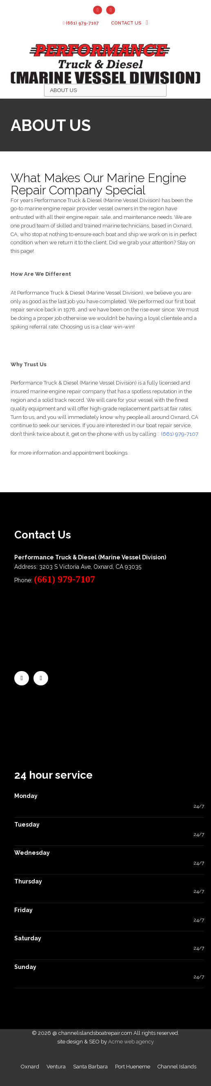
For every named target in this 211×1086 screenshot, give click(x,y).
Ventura (56, 1066)
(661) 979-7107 (81, 23)
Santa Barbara (90, 1066)
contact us (129, 23)
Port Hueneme (132, 1066)
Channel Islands (177, 1066)
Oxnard (30, 1066)
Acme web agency (131, 1042)
